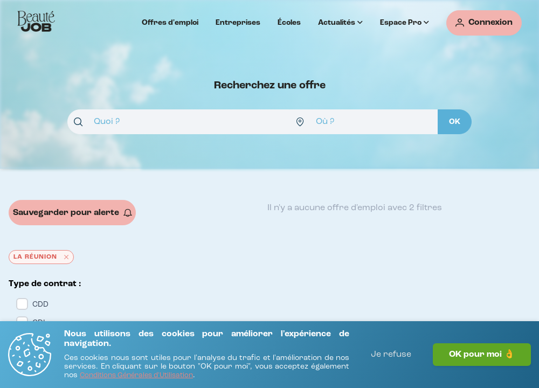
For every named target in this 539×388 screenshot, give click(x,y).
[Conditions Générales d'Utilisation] (136, 376)
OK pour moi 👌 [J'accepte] (482, 354)
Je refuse (391, 354)
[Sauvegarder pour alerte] (72, 212)
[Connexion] (484, 23)
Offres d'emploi (170, 22)
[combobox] (178, 121)
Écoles (289, 22)
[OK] (455, 121)
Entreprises (238, 22)
